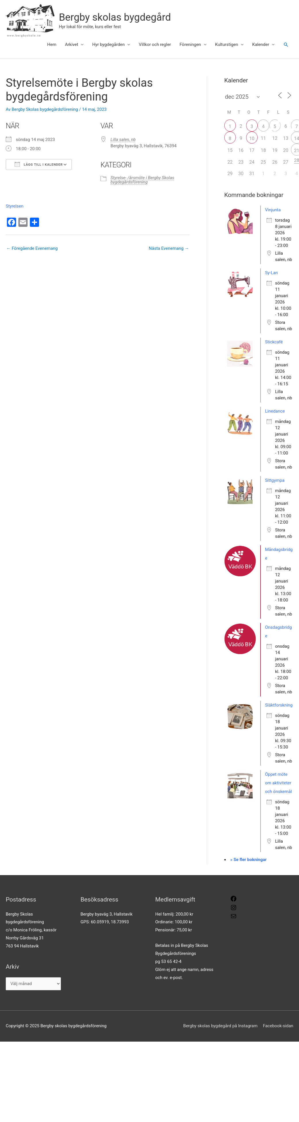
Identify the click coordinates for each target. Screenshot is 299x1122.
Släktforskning (279, 705)
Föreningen (190, 44)
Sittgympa (275, 480)
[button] (286, 45)
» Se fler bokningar (248, 859)
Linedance (275, 411)
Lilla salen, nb (123, 139)
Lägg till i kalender (39, 164)
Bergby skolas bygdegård (115, 17)
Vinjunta (273, 209)
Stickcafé (274, 342)
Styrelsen (14, 206)
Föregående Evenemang (32, 248)
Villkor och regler (155, 44)
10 (251, 138)
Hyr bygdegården (108, 44)
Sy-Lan (271, 272)
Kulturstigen (226, 44)
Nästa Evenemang (169, 248)
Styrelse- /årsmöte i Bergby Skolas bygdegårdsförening (142, 180)
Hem (51, 44)
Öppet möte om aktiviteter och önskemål (278, 783)
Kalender (260, 44)
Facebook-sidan (278, 1025)
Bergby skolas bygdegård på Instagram (220, 1025)
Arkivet (71, 44)
